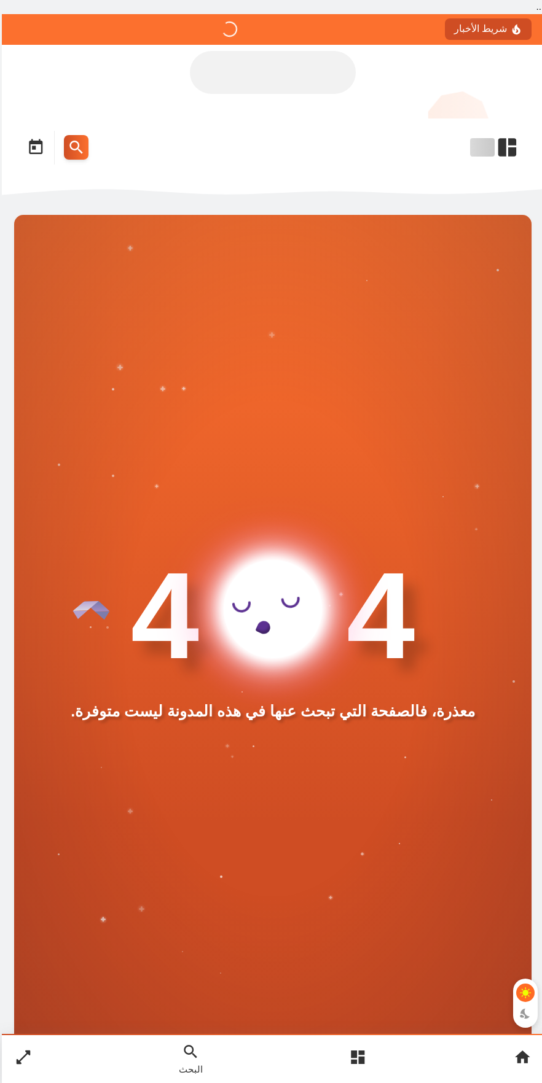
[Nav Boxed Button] (21, 1058)
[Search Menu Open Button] (74, 147)
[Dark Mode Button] (523, 1013)
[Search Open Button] (189, 1058)
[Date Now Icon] (34, 147)
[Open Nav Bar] (492, 147)
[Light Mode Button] (523, 993)
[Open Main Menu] (356, 1058)
